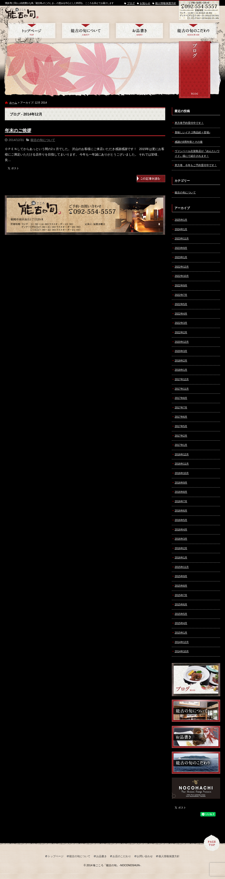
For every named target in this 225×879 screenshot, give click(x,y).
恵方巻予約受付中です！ (189, 122)
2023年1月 (181, 257)
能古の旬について (85, 31)
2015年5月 (181, 614)
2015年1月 (181, 632)
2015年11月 (182, 567)
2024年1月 (181, 229)
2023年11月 (182, 238)
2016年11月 (182, 463)
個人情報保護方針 (165, 3)
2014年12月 (182, 642)
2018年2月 (181, 360)
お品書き (139, 31)
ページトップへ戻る (211, 843)
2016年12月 (182, 454)
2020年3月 (181, 351)
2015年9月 (181, 576)
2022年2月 (181, 332)
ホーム (13, 102)
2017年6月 (181, 416)
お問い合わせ (145, 856)
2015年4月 (181, 623)
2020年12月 (182, 341)
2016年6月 (181, 510)
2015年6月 (181, 604)
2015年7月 (181, 595)
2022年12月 (182, 266)
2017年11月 (182, 388)
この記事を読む (151, 178)
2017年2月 (181, 435)
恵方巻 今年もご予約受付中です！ (196, 165)
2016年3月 (181, 538)
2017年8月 (181, 398)
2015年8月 (181, 585)
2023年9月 (181, 248)
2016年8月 (181, 491)
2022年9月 (181, 285)
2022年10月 (182, 276)
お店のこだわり (193, 31)
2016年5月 (181, 520)
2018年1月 (181, 369)
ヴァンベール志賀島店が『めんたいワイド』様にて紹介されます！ (197, 154)
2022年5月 (181, 304)
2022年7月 (181, 295)
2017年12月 (182, 379)
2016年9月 (181, 482)
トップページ (32, 31)
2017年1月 (181, 445)
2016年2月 (181, 548)
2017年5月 (181, 426)
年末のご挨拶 (18, 130)
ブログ (131, 3)
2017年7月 (181, 407)
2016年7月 (181, 501)
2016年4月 (181, 529)
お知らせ (145, 3)
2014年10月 (182, 651)
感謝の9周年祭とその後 (189, 141)
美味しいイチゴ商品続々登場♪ (192, 132)
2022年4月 (181, 313)
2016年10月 (182, 473)
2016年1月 (181, 557)
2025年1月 (181, 219)
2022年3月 (181, 323)
